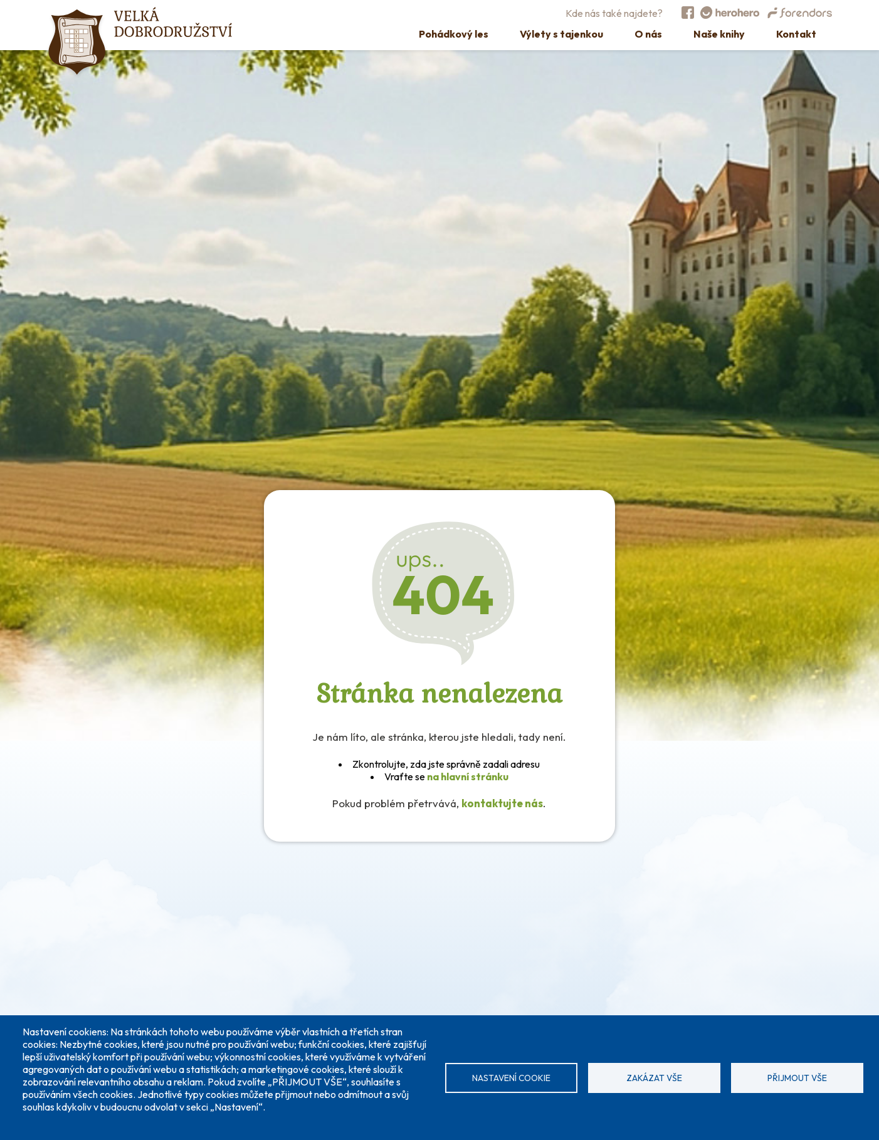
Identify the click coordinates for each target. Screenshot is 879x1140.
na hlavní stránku (467, 776)
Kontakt (796, 34)
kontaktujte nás (502, 803)
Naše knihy (719, 34)
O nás (648, 34)
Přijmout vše (797, 1078)
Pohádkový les (453, 34)
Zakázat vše (654, 1078)
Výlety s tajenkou (561, 34)
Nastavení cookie (511, 1078)
